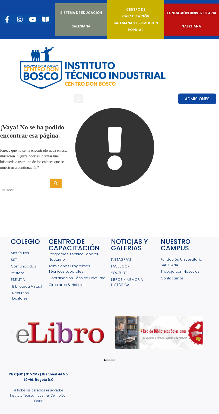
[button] (78, 98)
